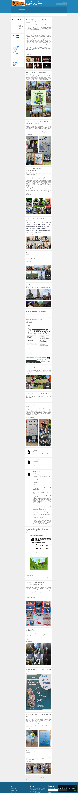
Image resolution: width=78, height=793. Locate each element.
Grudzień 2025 (15, 44)
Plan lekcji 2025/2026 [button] (42, 8)
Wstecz (27, 777)
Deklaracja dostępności (16, 792)
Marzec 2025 (15, 53)
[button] (61, 2)
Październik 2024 (16, 59)
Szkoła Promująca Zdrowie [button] (17, 11)
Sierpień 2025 (15, 48)
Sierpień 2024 (15, 61)
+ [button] (55, 2)
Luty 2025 (15, 54)
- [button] (57, 2)
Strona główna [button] (15, 8)
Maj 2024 (14, 64)
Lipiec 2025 (15, 49)
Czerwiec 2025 (15, 50)
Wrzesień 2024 (15, 60)
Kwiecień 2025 (15, 52)
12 (48, 777)
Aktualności (21, 15)
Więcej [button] (38, 11)
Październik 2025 (16, 46)
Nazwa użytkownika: (52, 788)
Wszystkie (15, 65)
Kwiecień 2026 (15, 39)
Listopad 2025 (15, 45)
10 (43, 777)
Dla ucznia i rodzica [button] (30, 8)
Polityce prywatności (71, 788)
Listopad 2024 (15, 57)
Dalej (27, 779)
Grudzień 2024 (15, 56)
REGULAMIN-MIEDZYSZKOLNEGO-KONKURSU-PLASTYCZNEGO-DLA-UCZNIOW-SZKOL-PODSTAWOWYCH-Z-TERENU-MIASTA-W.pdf (38, 577)
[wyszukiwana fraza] (61, 4)
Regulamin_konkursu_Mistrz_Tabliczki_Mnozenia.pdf (35, 398)
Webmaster (14, 788)
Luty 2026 (15, 42)
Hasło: (49, 792)
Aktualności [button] (22, 8)
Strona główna (15, 15)
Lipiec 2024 (15, 62)
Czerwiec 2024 (15, 63)
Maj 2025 (14, 51)
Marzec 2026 (15, 40)
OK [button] (75, 790)
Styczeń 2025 (15, 55)
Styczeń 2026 (15, 43)
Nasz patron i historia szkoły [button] (54, 8)
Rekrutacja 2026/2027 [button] (29, 11)
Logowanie (65, 2)
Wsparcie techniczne (16, 790)
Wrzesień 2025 (15, 47)
